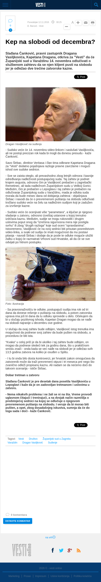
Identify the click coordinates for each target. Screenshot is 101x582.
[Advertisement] (50, 484)
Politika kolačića (82, 576)
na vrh (50, 537)
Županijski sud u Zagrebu (57, 438)
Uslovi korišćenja (60, 576)
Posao (27, 576)
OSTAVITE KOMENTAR (17, 521)
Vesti (21, 438)
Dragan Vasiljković (32, 442)
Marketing (13, 576)
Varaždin (12, 442)
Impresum (40, 576)
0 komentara (16, 515)
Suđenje (52, 442)
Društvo (33, 438)
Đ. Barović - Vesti (35, 26)
